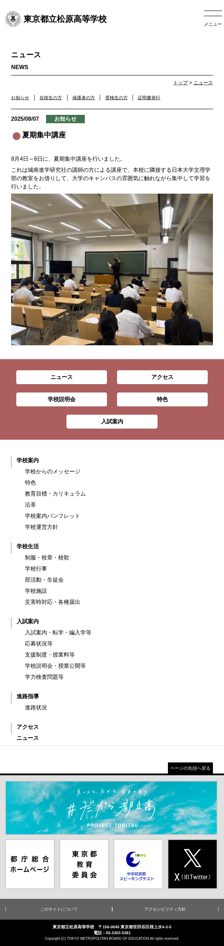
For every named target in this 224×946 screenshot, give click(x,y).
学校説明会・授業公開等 (55, 666)
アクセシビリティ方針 (165, 909)
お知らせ (20, 97)
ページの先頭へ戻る (190, 768)
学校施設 (36, 591)
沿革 (30, 505)
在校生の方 (50, 97)
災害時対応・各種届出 (52, 602)
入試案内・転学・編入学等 (58, 632)
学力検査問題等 (44, 677)
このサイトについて (59, 909)
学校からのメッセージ (52, 471)
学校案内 (28, 460)
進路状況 (36, 707)
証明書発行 (149, 97)
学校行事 (36, 569)
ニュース (203, 82)
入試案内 (28, 621)
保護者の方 (83, 97)
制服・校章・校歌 (47, 557)
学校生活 (28, 546)
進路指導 (28, 696)
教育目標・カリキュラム (55, 494)
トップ (180, 82)
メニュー (213, 24)
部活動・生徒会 (44, 580)
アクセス (28, 727)
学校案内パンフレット (52, 516)
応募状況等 (39, 644)
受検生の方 (116, 97)
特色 (30, 482)
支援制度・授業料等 (50, 655)
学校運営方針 (41, 527)
